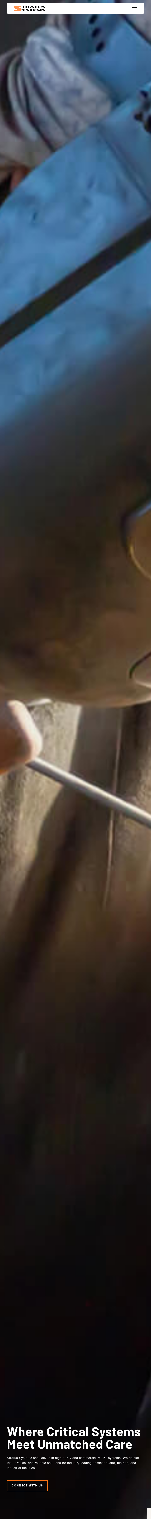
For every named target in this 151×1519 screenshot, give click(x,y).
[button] (134, 8)
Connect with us (27, 1483)
